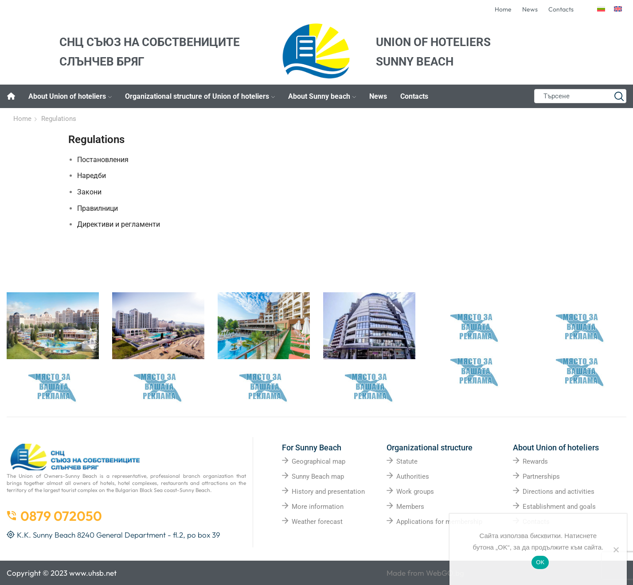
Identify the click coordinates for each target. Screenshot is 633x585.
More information (318, 507)
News (378, 96)
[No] (615, 549)
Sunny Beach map (318, 476)
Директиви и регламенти (118, 224)
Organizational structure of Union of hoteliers (200, 96)
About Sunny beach (322, 96)
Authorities (412, 476)
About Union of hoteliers (70, 96)
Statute (407, 461)
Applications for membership (439, 522)
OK (540, 562)
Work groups (415, 492)
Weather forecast (317, 522)
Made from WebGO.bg (425, 572)
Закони (89, 192)
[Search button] (619, 96)
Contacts (414, 96)
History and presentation (328, 492)
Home (22, 119)
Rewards (535, 461)
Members (410, 507)
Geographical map (318, 461)
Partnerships (541, 476)
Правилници (97, 208)
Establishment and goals (559, 507)
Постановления (103, 159)
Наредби (91, 175)
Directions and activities (558, 492)
